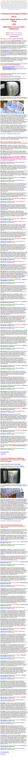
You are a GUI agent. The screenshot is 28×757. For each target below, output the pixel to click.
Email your (17, 133)
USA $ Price (3, 133)
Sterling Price (9, 133)
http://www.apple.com (4, 47)
